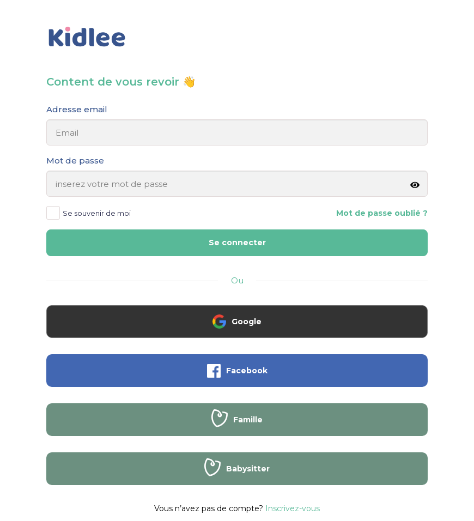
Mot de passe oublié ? (382, 213)
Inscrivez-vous (292, 508)
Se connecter (237, 242)
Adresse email (76, 109)
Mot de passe (75, 160)
